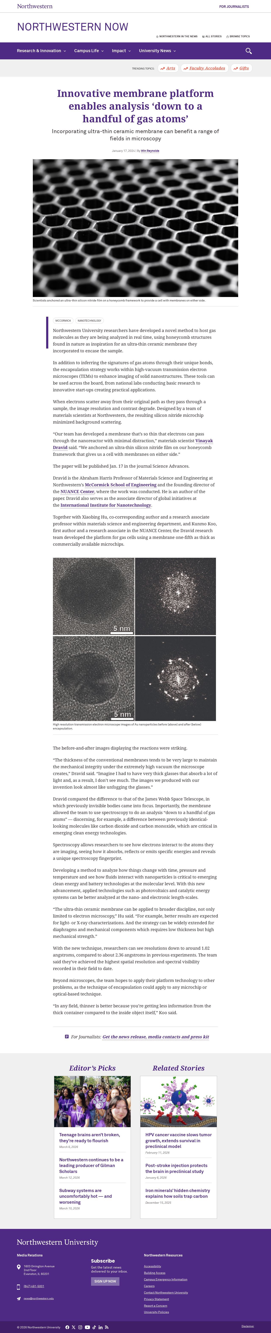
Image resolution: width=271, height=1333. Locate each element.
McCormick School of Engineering (120, 485)
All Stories (214, 36)
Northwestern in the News (178, 36)
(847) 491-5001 (34, 1286)
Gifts (244, 68)
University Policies (156, 1312)
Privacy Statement (156, 1299)
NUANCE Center (77, 491)
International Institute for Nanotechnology (106, 505)
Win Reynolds (150, 150)
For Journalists (234, 6)
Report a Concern (155, 1305)
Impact (121, 51)
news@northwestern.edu (39, 1298)
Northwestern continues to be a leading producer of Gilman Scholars (91, 1166)
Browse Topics (240, 36)
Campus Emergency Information (165, 1279)
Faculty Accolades (207, 68)
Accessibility (152, 1266)
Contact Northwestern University (166, 1292)
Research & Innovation (41, 51)
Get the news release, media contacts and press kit (155, 1037)
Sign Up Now (105, 1281)
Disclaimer (248, 1326)
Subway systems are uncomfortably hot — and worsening (85, 1197)
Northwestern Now (72, 27)
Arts (170, 68)
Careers (149, 1286)
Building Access (154, 1273)
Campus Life (89, 51)
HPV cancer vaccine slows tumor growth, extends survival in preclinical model (178, 1141)
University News (157, 51)
